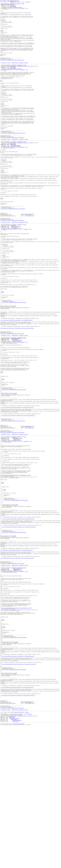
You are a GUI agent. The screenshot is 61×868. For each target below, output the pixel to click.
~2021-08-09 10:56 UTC (19, 852)
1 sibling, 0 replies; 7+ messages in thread (11, 82)
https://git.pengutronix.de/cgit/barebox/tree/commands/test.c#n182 (15, 568)
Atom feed (30, 2)
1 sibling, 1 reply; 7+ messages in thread (10, 174)
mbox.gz (20, 854)
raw (26, 9)
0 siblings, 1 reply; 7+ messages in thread (11, 272)
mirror (25, 2)
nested (15, 74)
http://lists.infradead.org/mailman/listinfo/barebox (12, 71)
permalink (22, 9)
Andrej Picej (13, 6)
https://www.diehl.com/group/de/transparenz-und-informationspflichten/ (16, 382)
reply (9, 74)
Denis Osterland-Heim (15, 173)
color (21, 2)
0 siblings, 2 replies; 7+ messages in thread (11, 8)
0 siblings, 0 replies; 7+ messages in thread (11, 682)
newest (27, 852)
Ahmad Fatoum (13, 7)
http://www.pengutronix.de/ (27, 256)
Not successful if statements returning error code (20, 78)
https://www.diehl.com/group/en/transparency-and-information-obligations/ (17, 392)
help (17, 2)
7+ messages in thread (23, 74)
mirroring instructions (18, 865)
